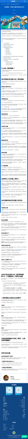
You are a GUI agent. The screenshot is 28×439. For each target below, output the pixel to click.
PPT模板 (4, 426)
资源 (24, 397)
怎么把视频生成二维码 (6, 413)
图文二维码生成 (5, 417)
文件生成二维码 (5, 412)
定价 (24, 412)
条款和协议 (23, 415)
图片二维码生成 (5, 419)
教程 (4, 409)
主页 (2, 4)
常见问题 (4, 401)
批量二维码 (4, 416)
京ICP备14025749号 (10, 437)
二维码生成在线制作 (22, 405)
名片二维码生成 (5, 418)
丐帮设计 (4, 424)
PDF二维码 (23, 401)
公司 (24, 409)
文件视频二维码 (23, 402)
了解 (4, 397)
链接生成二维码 (5, 410)
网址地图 (4, 429)
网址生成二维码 (23, 400)
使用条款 (24, 416)
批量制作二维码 (5, 405)
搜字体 (13, 425)
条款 (24, 414)
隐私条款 (24, 417)
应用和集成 (4, 404)
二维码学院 (5, 403)
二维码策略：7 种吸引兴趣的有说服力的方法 (12, 4)
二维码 (24, 398)
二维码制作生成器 (5, 411)
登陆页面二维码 (16, 93)
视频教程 (4, 399)
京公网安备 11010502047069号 (16, 437)
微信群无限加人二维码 (6, 414)
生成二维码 (23, 403)
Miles (12, 377)
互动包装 (13, 108)
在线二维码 (23, 399)
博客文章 (4, 398)
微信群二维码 (5, 415)
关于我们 (24, 410)
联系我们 (24, 411)
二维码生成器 (23, 406)
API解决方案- (5, 406)
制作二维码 (23, 407)
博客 (4, 4)
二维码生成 (23, 404)
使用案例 (4, 400)
